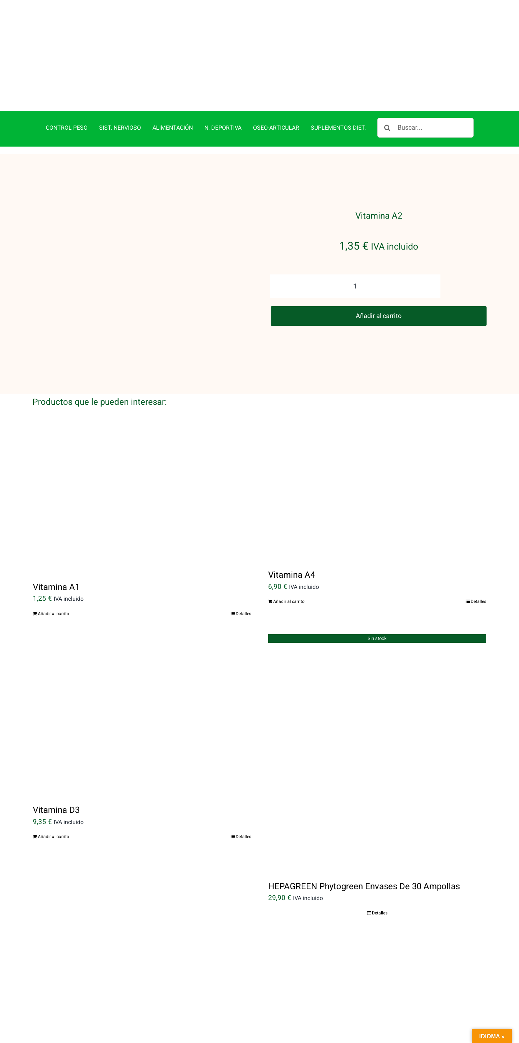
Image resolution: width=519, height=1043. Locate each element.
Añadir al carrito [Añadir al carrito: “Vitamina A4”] (289, 567)
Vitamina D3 (56, 776)
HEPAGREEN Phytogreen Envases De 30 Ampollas (364, 852)
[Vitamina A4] (377, 463)
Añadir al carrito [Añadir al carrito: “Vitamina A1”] (53, 580)
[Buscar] (387, 94)
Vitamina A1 (56, 553)
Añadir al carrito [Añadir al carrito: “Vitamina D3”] (53, 803)
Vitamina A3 (56, 1027)
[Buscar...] (425, 94)
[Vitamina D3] (142, 680)
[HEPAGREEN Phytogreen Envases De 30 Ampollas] (377, 718)
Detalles (243, 580)
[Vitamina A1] (142, 469)
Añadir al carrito (379, 282)
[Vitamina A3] (142, 955)
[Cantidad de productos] (355, 252)
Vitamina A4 (291, 541)
